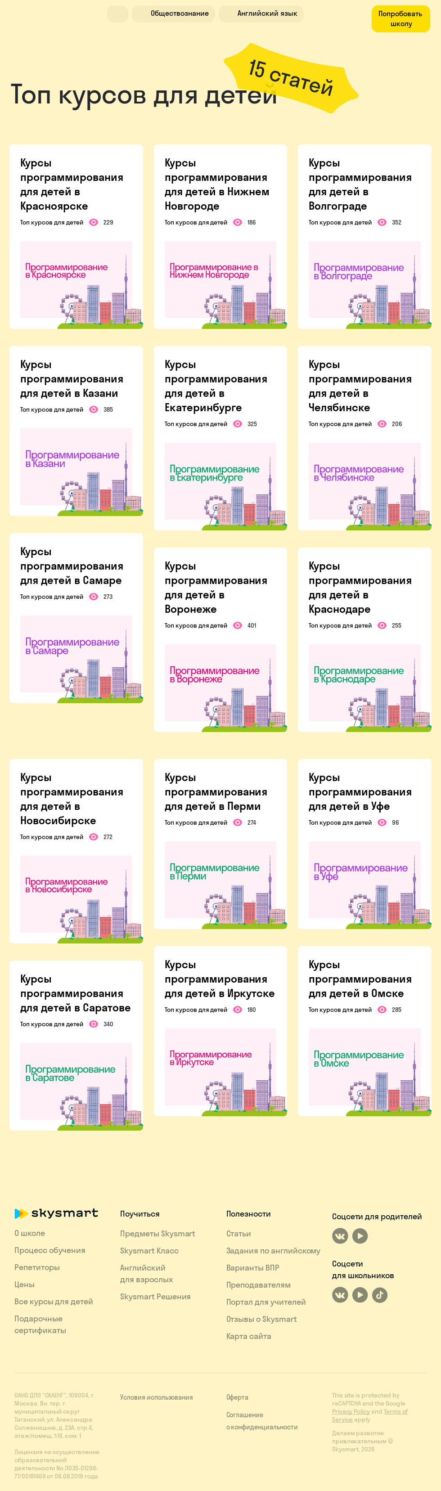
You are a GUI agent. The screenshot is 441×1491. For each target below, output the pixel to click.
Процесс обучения (50, 1250)
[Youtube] (360, 1236)
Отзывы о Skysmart (261, 1319)
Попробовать (401, 18)
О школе (29, 1233)
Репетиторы (37, 1267)
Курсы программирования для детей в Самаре (71, 565)
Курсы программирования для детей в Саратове (75, 993)
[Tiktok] (380, 1295)
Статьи (239, 1233)
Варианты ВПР (252, 1267)
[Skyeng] (48, 13)
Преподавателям (258, 1285)
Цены (24, 1284)
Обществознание (172, 13)
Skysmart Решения (155, 1296)
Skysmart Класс (149, 1250)
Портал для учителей (266, 1302)
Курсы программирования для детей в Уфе (360, 791)
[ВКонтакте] (340, 1236)
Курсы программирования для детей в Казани (71, 378)
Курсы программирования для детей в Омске (360, 978)
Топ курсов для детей (51, 222)
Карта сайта (248, 1336)
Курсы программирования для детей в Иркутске (220, 978)
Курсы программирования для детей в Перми (216, 791)
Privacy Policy (351, 1411)
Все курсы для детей (53, 1301)
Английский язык (260, 13)
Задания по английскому (273, 1250)
